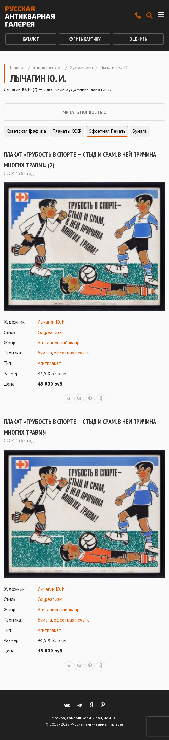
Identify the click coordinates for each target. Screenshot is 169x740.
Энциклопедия (48, 67)
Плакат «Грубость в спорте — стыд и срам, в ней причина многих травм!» (80, 427)
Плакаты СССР (67, 131)
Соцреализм (50, 332)
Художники (81, 67)
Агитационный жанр (58, 343)
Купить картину (84, 39)
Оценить (138, 39)
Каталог (31, 39)
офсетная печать (72, 353)
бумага (45, 353)
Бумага (140, 131)
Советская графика (26, 131)
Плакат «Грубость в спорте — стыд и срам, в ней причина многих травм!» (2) (80, 159)
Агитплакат (49, 363)
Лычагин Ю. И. (52, 322)
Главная (17, 67)
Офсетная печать (107, 131)
